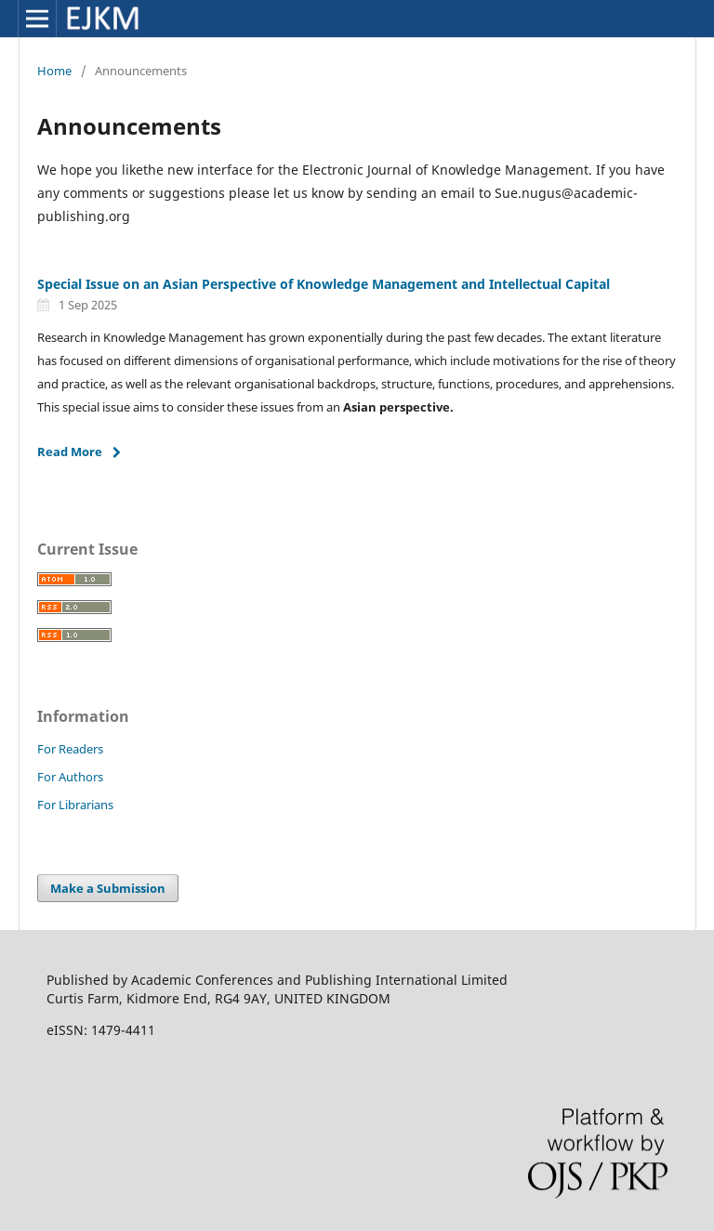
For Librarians (75, 804)
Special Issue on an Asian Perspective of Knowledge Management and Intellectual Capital (323, 284)
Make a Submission (107, 888)
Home (54, 70)
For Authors (70, 776)
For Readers (70, 748)
